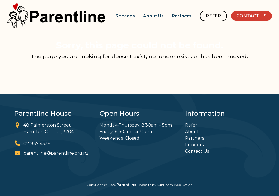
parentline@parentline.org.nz (56, 153)
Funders (194, 144)
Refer (191, 125)
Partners (194, 138)
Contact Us (197, 151)
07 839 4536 (36, 143)
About (192, 131)
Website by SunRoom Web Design (166, 185)
